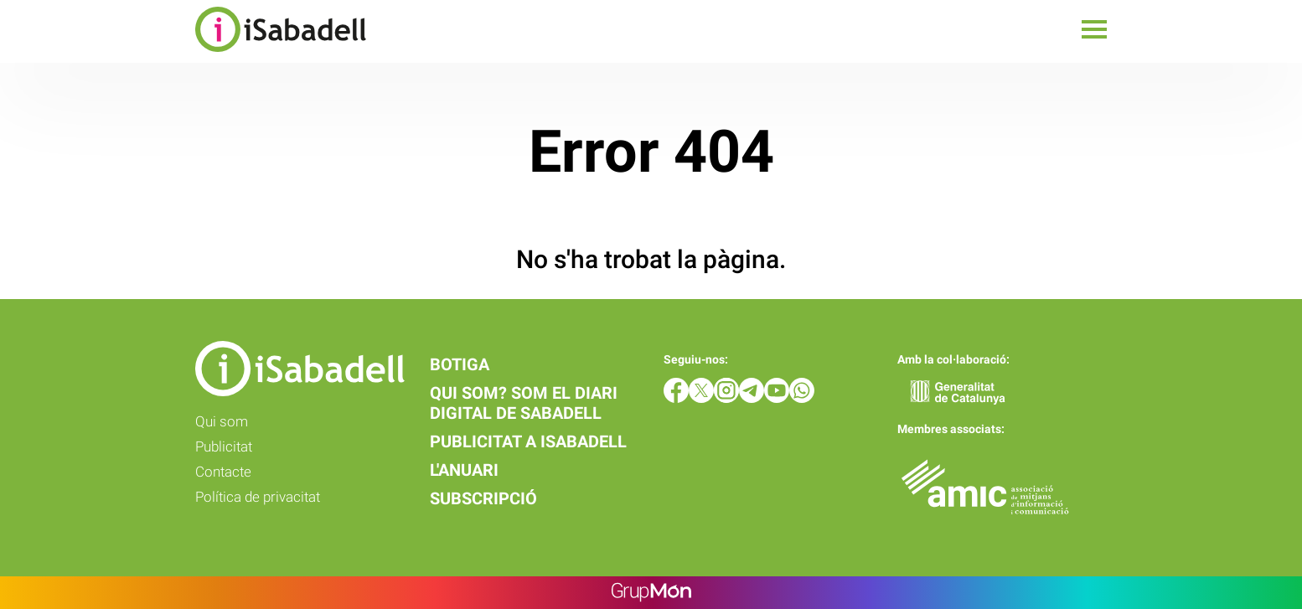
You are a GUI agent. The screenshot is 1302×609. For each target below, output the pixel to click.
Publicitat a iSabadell (528, 441)
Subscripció (483, 498)
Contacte (223, 471)
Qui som (221, 421)
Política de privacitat (257, 496)
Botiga (459, 364)
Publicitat (223, 446)
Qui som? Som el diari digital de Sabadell (523, 403)
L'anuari (464, 470)
